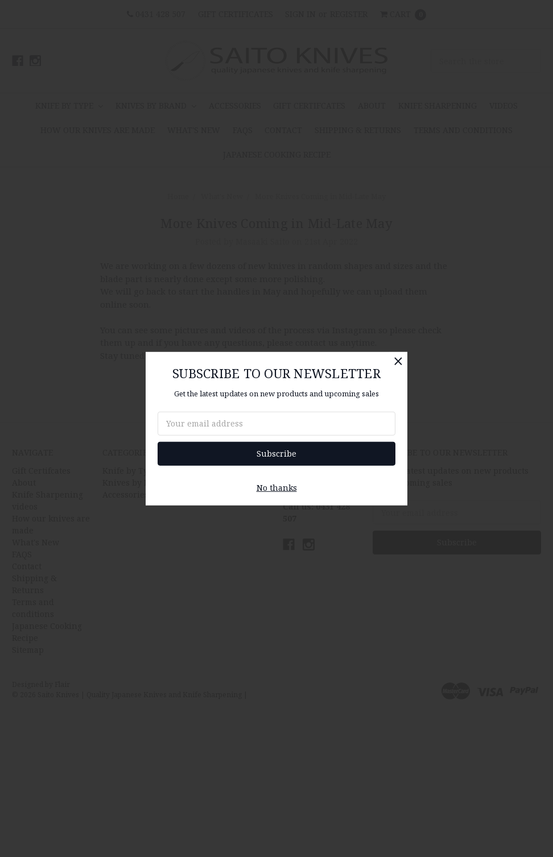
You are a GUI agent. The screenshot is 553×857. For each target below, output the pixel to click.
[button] (398, 360)
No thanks (277, 487)
